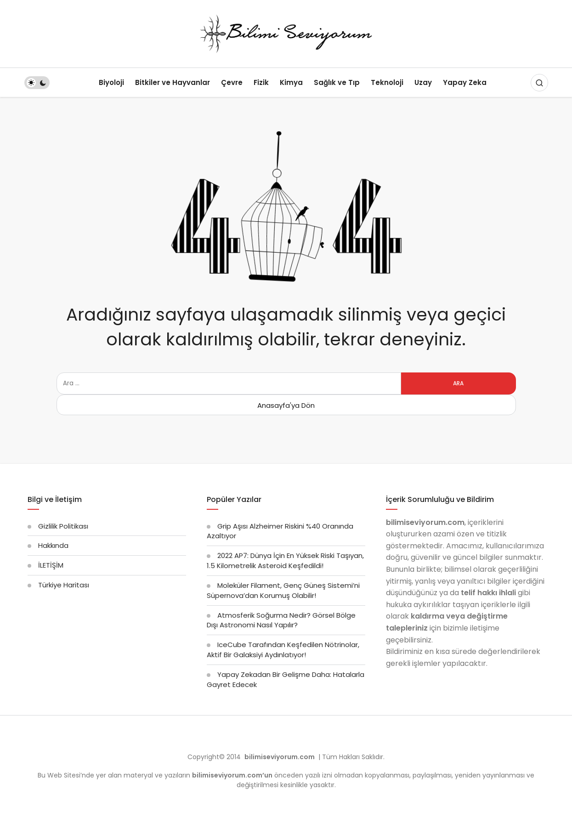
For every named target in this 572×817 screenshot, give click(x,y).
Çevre (232, 82)
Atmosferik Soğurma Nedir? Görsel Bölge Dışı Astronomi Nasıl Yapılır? (281, 620)
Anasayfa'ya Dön (286, 405)
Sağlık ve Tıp (337, 82)
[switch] (37, 82)
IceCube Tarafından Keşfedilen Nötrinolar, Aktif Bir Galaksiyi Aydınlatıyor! (283, 649)
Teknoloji (387, 82)
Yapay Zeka (465, 82)
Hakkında (53, 545)
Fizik (261, 82)
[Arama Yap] (539, 82)
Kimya (291, 82)
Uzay (423, 82)
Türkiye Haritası (63, 585)
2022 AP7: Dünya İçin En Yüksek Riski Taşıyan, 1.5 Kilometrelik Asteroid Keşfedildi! (285, 560)
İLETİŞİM (50, 565)
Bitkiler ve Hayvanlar (172, 82)
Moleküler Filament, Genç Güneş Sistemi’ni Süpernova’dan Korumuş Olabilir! (283, 590)
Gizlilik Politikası (63, 526)
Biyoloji (111, 82)
